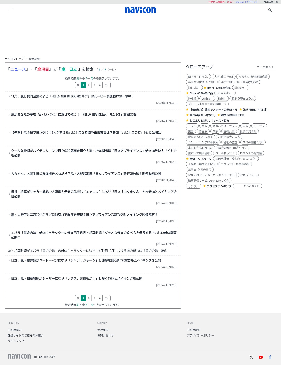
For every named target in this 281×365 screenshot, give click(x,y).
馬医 (245, 126)
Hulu (222, 98)
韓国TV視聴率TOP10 (232, 115)
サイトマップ (16, 341)
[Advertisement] (140, 35)
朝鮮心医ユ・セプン (225, 126)
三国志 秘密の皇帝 (199, 169)
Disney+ (241, 87)
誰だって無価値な (199, 153)
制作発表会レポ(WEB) (203, 115)
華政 (204, 126)
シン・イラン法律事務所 (203, 142)
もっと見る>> (247, 186)
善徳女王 (229, 131)
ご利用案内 (14, 330)
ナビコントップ (14, 59)
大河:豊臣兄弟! (223, 76)
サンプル (193, 186)
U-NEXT (192, 98)
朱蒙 (215, 131)
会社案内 (102, 330)
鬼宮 (191, 131)
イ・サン (259, 126)
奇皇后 (203, 131)
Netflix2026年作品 (219, 88)
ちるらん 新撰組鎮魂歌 (253, 76)
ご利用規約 (193, 330)
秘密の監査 (230, 142)
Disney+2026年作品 (201, 93)
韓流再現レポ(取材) (255, 109)
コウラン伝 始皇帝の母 (235, 164)
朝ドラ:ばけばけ (198, 76)
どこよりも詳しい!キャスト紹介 (209, 120)
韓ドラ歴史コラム (243, 98)
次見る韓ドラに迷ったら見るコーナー (211, 175)
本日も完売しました (200, 147)
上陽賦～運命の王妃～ (201, 164)
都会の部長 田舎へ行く (232, 147)
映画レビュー (248, 175)
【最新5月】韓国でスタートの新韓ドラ (213, 109)
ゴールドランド (225, 153)
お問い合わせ (105, 335)
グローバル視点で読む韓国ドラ (207, 104)
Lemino (207, 98)
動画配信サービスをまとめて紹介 (208, 180)
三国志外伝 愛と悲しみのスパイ (235, 158)
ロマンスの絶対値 (251, 153)
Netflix (194, 87)
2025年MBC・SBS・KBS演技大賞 (239, 82)
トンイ (192, 126)
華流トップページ (201, 159)
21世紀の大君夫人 (229, 137)
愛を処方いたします (200, 137)
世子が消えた (248, 131)
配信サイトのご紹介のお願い (25, 335)
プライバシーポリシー (200, 335)
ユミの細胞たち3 (253, 142)
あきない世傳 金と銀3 (201, 82)
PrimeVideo (225, 93)
